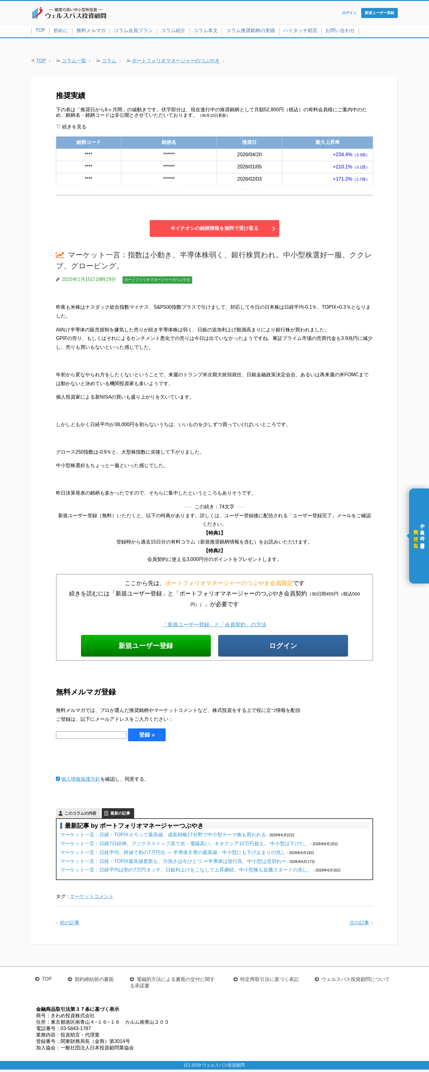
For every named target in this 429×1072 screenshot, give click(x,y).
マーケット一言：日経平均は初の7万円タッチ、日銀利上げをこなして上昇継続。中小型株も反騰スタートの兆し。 (186, 872)
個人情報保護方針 (80, 781)
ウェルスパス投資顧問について (355, 981)
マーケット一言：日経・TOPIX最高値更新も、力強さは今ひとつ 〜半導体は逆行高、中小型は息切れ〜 (173, 863)
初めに (60, 31)
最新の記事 (120, 815)
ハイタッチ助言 (300, 31)
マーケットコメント (92, 898)
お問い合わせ (340, 31)
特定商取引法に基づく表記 (269, 981)
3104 (88, 192)
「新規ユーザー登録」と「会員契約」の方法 (214, 625)
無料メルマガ (91, 31)
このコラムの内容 (80, 815)
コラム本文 (205, 31)
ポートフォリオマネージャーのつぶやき (157, 281)
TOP (40, 31)
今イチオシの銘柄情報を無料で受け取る (214, 229)
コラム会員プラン (133, 31)
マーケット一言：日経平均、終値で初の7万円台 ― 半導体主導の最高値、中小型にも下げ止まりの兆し (173, 854)
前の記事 (69, 925)
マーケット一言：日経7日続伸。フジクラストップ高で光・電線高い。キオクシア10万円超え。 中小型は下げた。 (184, 846)
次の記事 (359, 925)
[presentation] (102, 760)
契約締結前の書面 (94, 981)
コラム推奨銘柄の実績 (250, 31)
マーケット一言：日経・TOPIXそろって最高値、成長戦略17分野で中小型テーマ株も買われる (163, 837)
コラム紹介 (173, 31)
